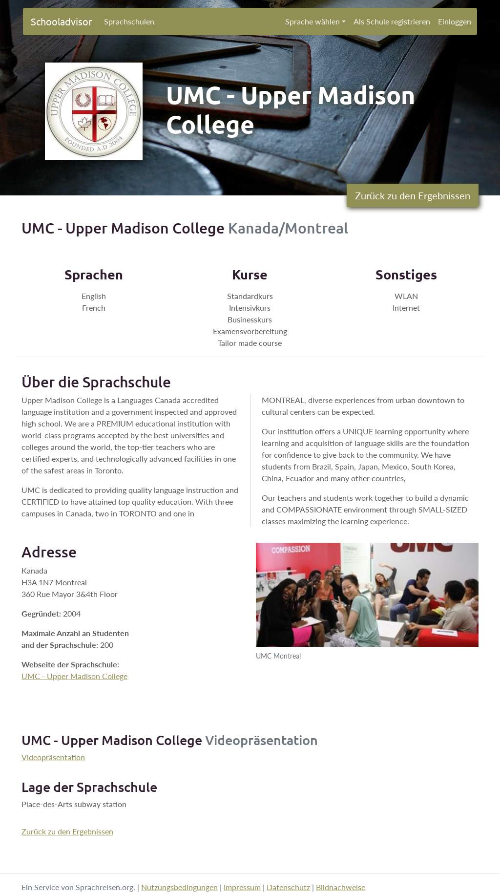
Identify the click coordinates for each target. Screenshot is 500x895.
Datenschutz (288, 887)
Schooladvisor (61, 21)
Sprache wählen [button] (312, 21)
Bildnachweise (340, 887)
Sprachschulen (129, 21)
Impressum (242, 887)
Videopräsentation (53, 757)
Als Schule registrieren (392, 21)
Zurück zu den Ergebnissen (412, 195)
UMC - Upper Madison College (74, 676)
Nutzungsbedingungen (179, 887)
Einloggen (454, 21)
